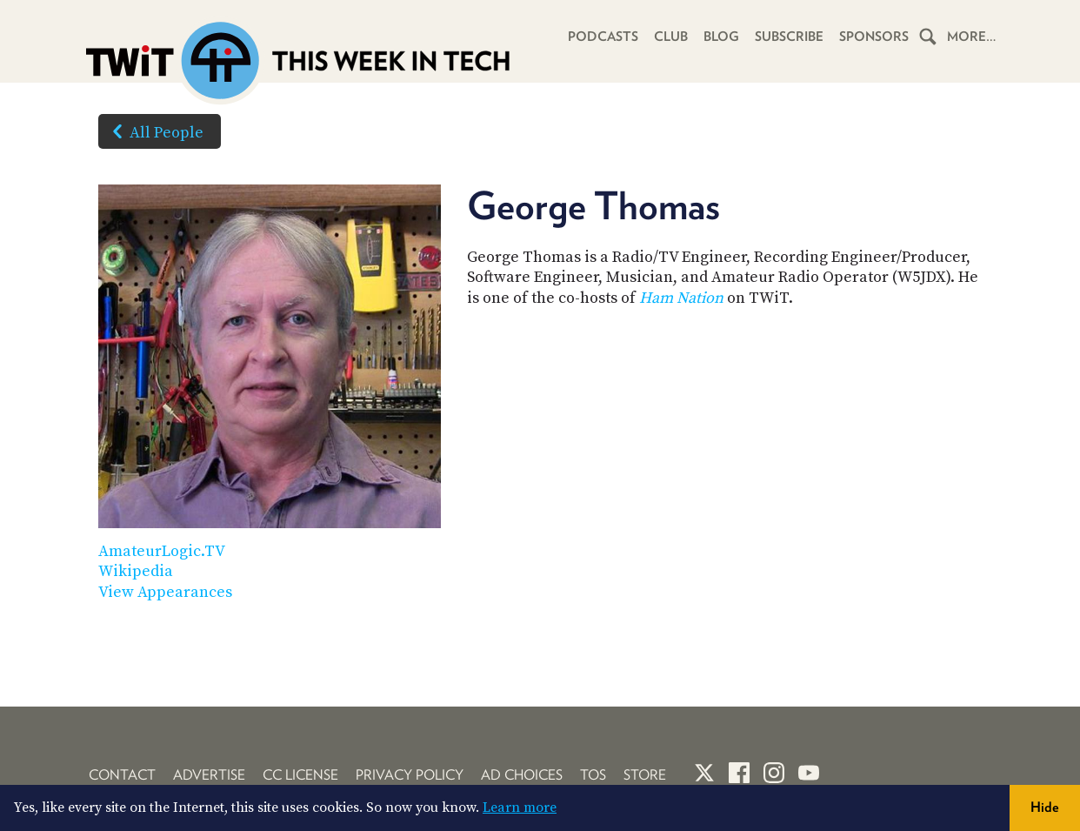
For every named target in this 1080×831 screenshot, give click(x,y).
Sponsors (874, 36)
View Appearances (165, 592)
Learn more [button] (520, 807)
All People (154, 131)
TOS (593, 775)
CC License (300, 775)
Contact (122, 775)
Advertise (209, 775)
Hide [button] (1044, 807)
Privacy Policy (409, 775)
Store (644, 775)
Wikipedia (135, 571)
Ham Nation (681, 298)
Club (671, 36)
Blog (721, 36)
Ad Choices (522, 775)
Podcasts (603, 36)
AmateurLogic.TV (161, 551)
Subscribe (789, 36)
